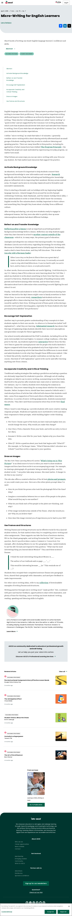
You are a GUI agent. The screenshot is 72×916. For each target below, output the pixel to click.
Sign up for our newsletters (36, 883)
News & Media (19, 846)
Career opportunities (22, 844)
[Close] (69, 907)
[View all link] (36, 656)
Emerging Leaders (21, 859)
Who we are (19, 842)
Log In (66, 3)
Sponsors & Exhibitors (22, 876)
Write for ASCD (20, 863)
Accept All (50, 912)
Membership (19, 856)
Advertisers (18, 871)
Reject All (63, 912)
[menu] (2, 3)
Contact (18, 849)
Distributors (18, 873)
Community (19, 861)
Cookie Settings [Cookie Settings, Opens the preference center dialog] (7, 912)
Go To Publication (36, 805)
